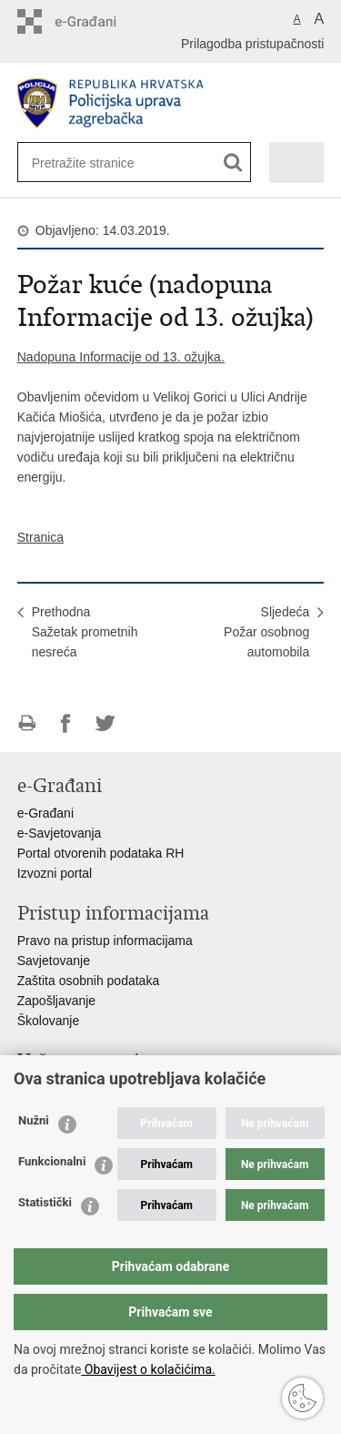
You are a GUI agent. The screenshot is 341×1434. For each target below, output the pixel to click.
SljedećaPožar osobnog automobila (266, 632)
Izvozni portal (54, 873)
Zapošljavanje (56, 1000)
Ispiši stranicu (26, 723)
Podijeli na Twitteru (105, 723)
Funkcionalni (51, 1161)
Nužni (33, 1120)
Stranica (40, 537)
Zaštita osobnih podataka (88, 980)
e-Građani (45, 813)
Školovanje (48, 1020)
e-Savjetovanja (59, 833)
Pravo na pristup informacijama (105, 940)
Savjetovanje (53, 960)
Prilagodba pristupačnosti (252, 43)
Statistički (45, 1202)
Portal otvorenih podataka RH (101, 853)
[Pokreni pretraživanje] (233, 162)
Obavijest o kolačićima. (148, 1369)
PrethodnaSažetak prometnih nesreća (85, 632)
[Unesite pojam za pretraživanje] (91, 162)
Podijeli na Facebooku (65, 723)
